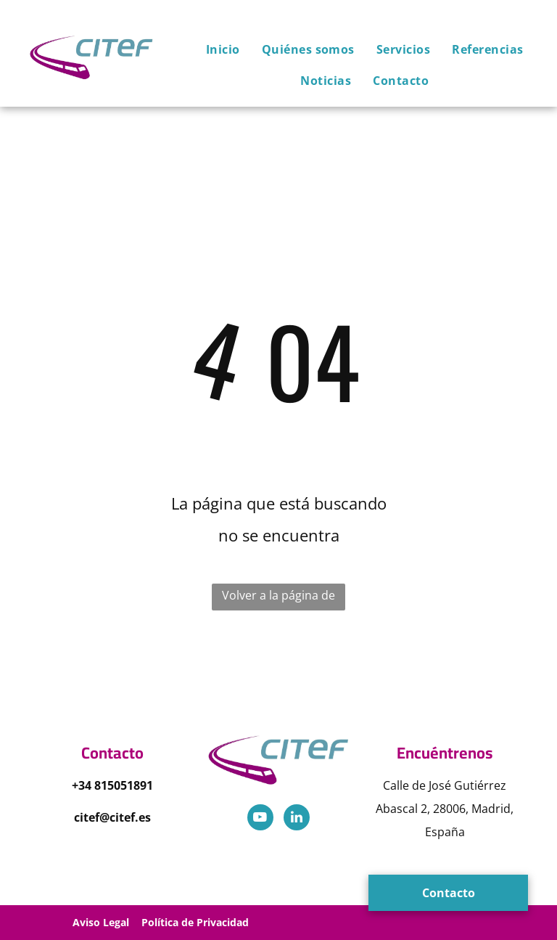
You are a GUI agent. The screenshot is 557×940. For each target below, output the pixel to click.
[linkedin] (297, 819)
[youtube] (260, 819)
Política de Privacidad (195, 922)
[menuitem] (212, 49)
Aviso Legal (101, 922)
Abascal (397, 809)
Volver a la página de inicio (278, 598)
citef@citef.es (112, 817)
